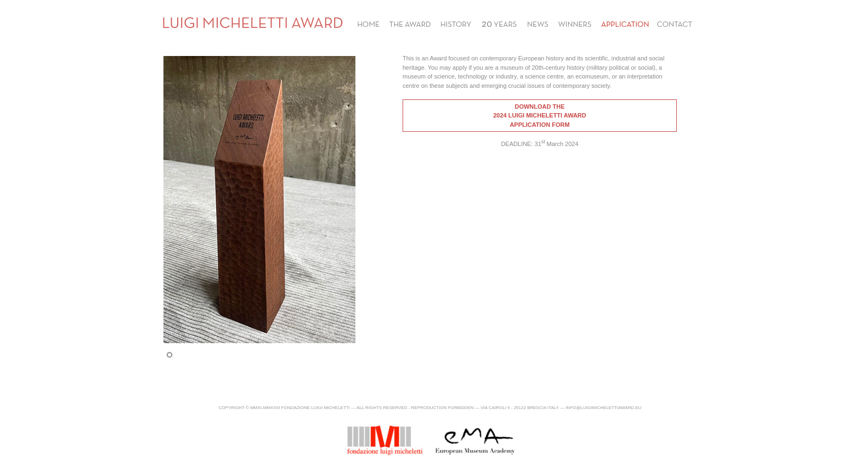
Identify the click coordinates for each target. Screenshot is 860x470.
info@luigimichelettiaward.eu (603, 407)
